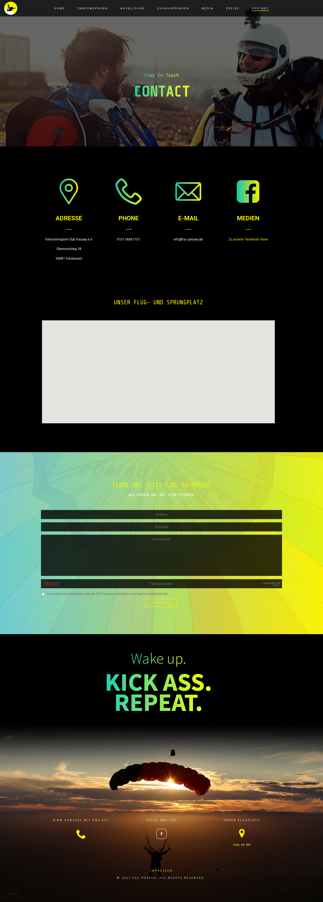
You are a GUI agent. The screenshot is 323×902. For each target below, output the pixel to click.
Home (59, 8)
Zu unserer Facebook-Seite (248, 239)
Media (208, 8)
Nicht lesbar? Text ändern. (271, 584)
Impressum (161, 870)
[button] (158, 368)
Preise (232, 8)
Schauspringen (173, 8)
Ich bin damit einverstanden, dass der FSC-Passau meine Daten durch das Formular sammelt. (107, 593)
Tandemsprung (92, 8)
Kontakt (260, 8)
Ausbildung (132, 8)
